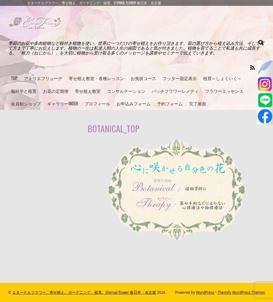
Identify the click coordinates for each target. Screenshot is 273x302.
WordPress (205, 292)
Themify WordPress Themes (241, 292)
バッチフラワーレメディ (175, 91)
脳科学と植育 (24, 91)
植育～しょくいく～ (222, 78)
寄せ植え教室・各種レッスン (96, 78)
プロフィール (97, 103)
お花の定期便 (56, 91)
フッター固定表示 (180, 78)
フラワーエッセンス (224, 91)
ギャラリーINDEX (62, 103)
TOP (14, 78)
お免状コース (143, 78)
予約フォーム (170, 103)
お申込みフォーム (134, 103)
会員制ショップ (26, 103)
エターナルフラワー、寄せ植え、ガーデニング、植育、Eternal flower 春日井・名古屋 (84, 292)
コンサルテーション (126, 91)
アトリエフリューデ (43, 78)
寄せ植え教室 (88, 91)
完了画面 (197, 103)
